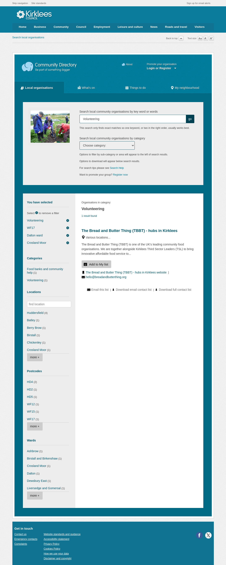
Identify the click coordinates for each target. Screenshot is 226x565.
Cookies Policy (52, 548)
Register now (120, 174)
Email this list (99, 289)
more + (34, 357)
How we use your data (56, 553)
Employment (102, 26)
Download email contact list (134, 289)
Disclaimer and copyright (57, 558)
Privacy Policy (51, 543)
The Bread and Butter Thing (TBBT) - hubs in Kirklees (130, 231)
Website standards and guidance (62, 534)
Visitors (199, 26)
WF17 (31, 227)
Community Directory (49, 67)
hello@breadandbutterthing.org (106, 277)
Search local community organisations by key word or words (119, 111)
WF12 (31, 404)
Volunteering (35, 220)
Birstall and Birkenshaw (42, 458)
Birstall (31, 335)
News (154, 26)
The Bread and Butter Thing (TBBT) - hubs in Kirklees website (126, 272)
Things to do (137, 87)
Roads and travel (176, 26)
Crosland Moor (36, 242)
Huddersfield (35, 312)
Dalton (31, 473)
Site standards (38, 3)
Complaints (20, 543)
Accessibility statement (56, 539)
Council (81, 26)
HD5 (30, 396)
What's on (88, 87)
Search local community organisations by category (112, 138)
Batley (31, 320)
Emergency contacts (25, 539)
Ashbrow (33, 451)
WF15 (31, 411)
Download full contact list (175, 289)
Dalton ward (35, 235)
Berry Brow (34, 327)
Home (22, 26)
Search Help (117, 168)
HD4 (30, 382)
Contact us (20, 534)
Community (61, 26)
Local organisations (39, 87)
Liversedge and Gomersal (44, 488)
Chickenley (34, 342)
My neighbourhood (187, 87)
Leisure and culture (130, 26)
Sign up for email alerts (198, 3)
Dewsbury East (37, 480)
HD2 (30, 389)
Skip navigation (20, 3)
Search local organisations (28, 37)
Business (40, 26)
